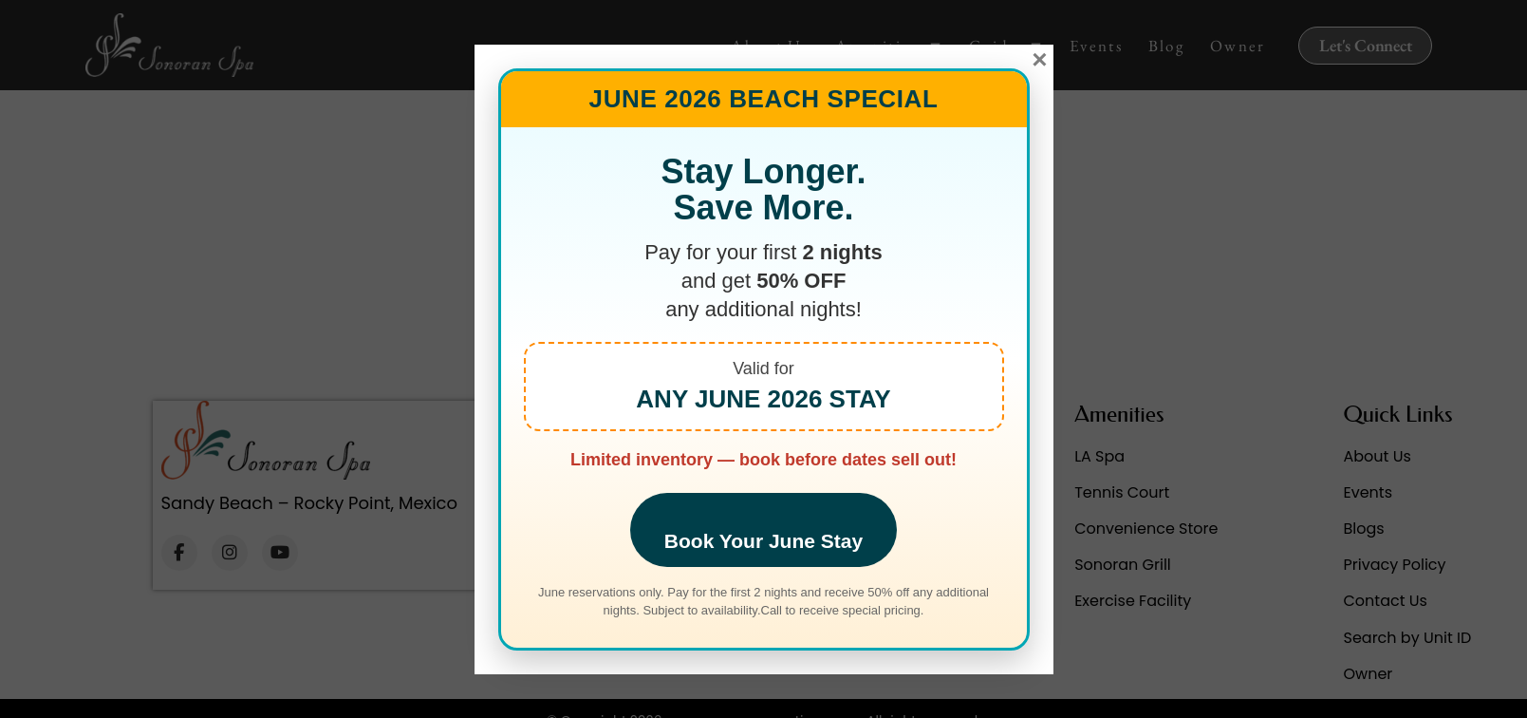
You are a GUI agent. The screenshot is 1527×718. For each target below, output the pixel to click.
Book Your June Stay (763, 541)
